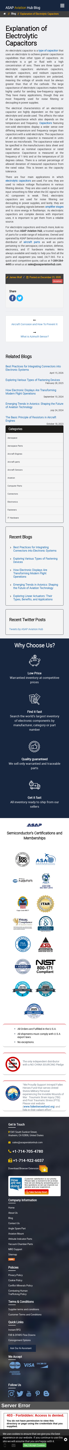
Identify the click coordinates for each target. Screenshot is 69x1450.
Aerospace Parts (15, 445)
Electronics (13, 501)
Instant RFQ (14, 1329)
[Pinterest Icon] (38, 1393)
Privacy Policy (15, 1275)
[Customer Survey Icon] (37, 1191)
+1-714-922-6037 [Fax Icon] (28, 1160)
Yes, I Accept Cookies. (34, 1445)
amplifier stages (54, 206)
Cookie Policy (15, 1280)
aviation (57, 281)
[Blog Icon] (47, 1393)
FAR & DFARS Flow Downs (22, 1335)
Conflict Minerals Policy (20, 1285)
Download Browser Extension (28, 1168)
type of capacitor (48, 50)
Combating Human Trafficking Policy (18, 1292)
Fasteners (12, 509)
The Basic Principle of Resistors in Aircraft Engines (31, 419)
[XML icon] (11, 1259)
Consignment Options (19, 1340)
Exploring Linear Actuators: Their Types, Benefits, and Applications (33, 597)
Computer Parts (15, 485)
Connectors (13, 493)
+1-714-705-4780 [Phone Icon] (27, 1151)
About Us (13, 1212)
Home (11, 1207)
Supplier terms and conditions (23, 1309)
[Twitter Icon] (21, 1393)
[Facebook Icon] (12, 1393)
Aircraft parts (14, 461)
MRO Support (15, 1249)
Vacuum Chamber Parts (20, 1244)
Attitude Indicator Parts (20, 1238)
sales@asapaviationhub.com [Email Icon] (27, 1142)
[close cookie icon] (65, 1439)
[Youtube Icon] (29, 1393)
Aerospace (12, 437)
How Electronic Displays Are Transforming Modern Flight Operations (31, 391)
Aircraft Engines (15, 453)
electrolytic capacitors (18, 180)
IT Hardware (13, 517)
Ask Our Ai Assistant (20, 1348)
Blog (23, 8)
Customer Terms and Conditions (25, 1314)
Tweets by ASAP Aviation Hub (26, 629)
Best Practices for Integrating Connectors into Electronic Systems (33, 368)
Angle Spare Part (17, 1228)
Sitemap (12, 1254)
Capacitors (45, 123)
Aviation (11, 477)
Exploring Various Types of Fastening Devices (33, 380)
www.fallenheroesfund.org (39, 1106)
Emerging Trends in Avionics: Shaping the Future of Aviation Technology (34, 405)
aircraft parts (32, 242)
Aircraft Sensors (15, 469)
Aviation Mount (16, 1233)
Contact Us (14, 1223)
